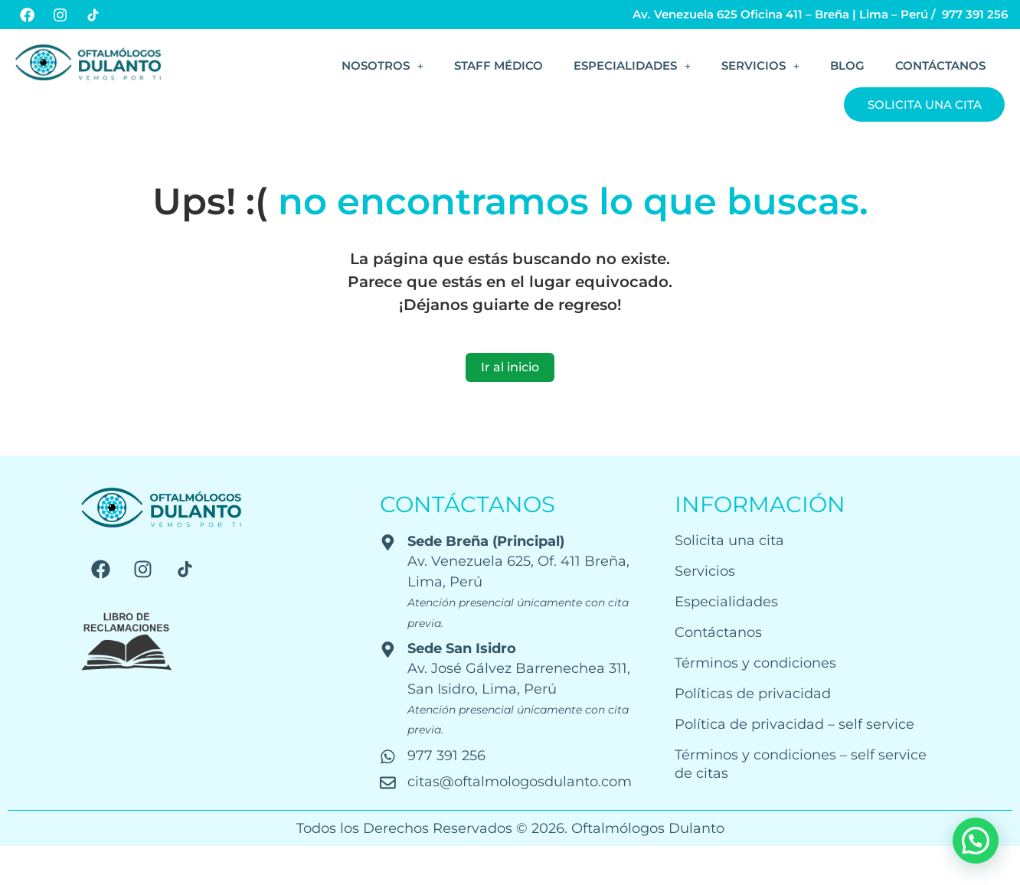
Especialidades (632, 65)
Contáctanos (940, 65)
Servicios (760, 65)
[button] (382, 65)
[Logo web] (88, 62)
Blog (847, 65)
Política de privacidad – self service (794, 724)
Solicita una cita (925, 104)
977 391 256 (975, 14)
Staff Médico (498, 65)
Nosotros (382, 65)
